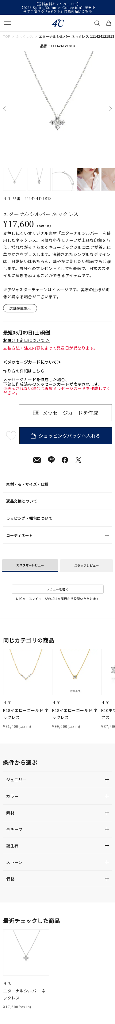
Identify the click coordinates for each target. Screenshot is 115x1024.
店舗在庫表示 (20, 308)
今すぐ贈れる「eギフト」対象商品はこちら (57, 11)
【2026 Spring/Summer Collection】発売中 (57, 7)
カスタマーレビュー (30, 565)
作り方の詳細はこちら (23, 371)
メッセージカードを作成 (70, 412)
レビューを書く (57, 589)
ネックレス (24, 36)
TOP (6, 36)
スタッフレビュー (86, 565)
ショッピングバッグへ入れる (65, 435)
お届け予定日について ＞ (26, 340)
